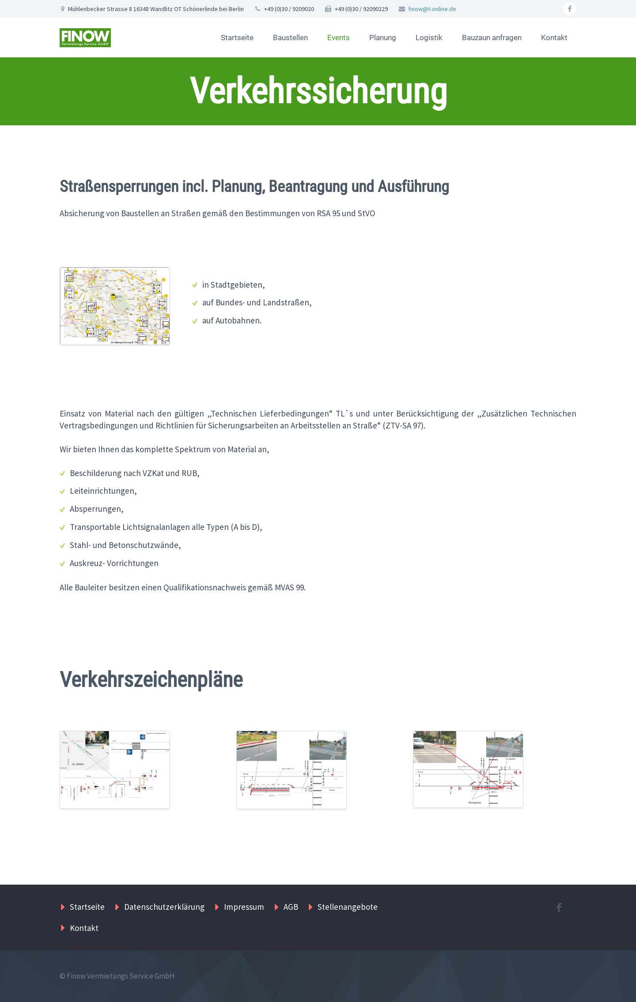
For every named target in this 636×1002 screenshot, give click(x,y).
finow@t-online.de (432, 9)
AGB (291, 906)
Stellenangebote (348, 906)
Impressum (244, 906)
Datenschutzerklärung (164, 906)
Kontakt (554, 37)
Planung (382, 37)
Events (338, 37)
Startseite (237, 37)
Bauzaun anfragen (492, 37)
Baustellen (290, 37)
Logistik (429, 37)
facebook (569, 8)
